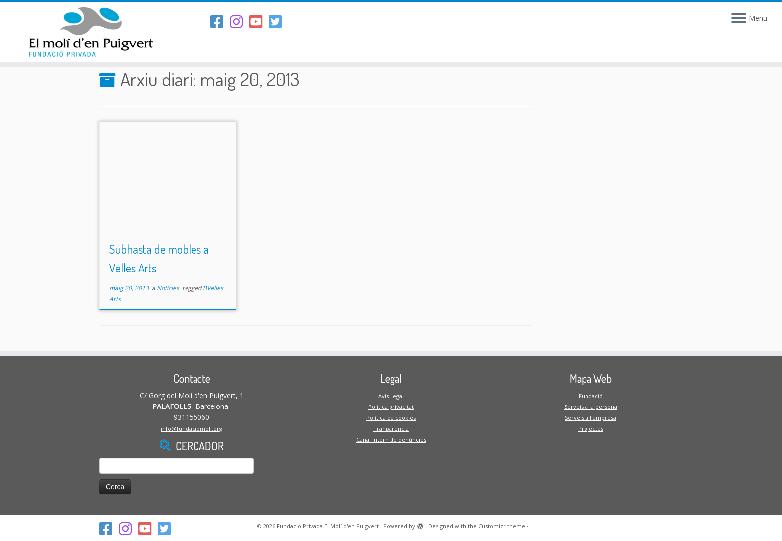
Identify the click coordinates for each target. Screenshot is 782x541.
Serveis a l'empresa (590, 417)
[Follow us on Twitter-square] (278, 21)
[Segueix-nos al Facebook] (220, 21)
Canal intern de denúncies (391, 439)
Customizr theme (501, 526)
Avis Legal (391, 396)
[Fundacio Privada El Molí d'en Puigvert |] (90, 32)
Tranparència (391, 428)
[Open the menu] (738, 18)
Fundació (591, 396)
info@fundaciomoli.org (191, 428)
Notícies (169, 288)
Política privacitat (391, 406)
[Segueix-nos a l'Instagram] (239, 21)
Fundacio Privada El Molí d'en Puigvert (328, 526)
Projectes (590, 428)
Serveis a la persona (590, 406)
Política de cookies (391, 417)
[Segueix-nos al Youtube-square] (259, 21)
